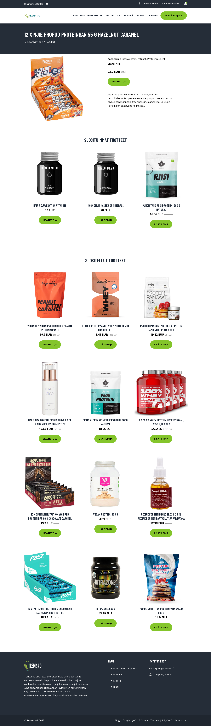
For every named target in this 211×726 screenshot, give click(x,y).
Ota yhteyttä (129, 720)
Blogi (140, 15)
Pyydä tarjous (174, 15)
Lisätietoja (119, 81)
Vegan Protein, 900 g (105, 514)
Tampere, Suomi (150, 3)
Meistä (128, 15)
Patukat (50, 42)
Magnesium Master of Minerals (105, 205)
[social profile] (47, 4)
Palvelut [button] (112, 15)
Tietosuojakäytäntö (161, 720)
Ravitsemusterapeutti (87, 15)
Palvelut (117, 674)
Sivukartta (180, 720)
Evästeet (143, 720)
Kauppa (153, 15)
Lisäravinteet (35, 42)
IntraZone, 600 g (105, 608)
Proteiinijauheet (156, 59)
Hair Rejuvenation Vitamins (49, 205)
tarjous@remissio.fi (170, 3)
